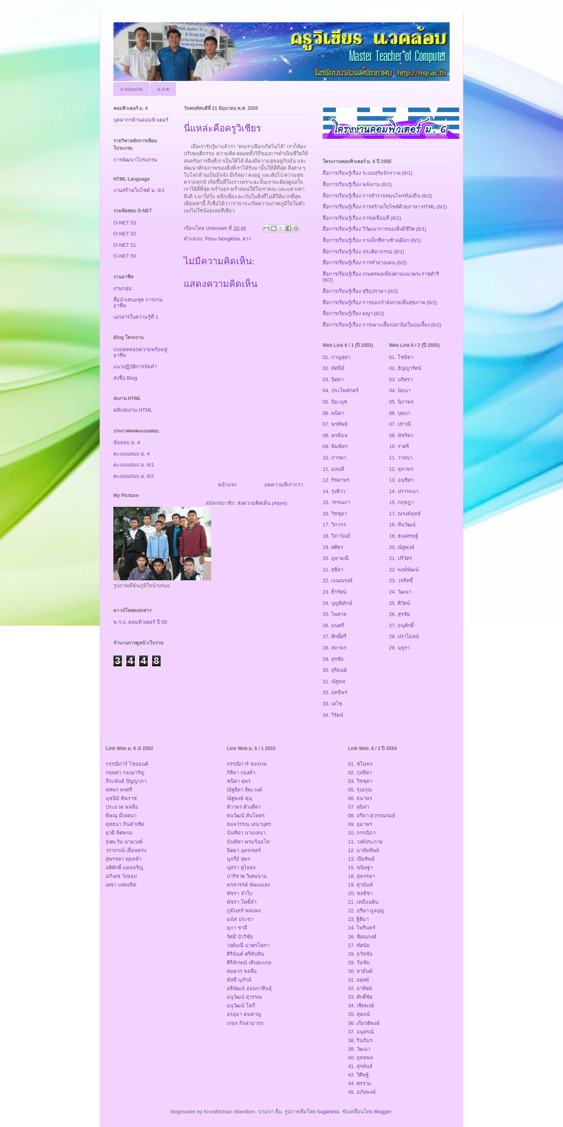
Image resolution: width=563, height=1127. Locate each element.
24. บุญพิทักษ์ (337, 603)
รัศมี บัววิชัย (240, 937)
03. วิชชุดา (360, 781)
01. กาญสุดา (336, 357)
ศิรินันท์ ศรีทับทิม (245, 954)
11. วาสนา (400, 458)
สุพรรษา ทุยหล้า (124, 859)
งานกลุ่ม (122, 288)
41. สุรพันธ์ (360, 1066)
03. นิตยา (333, 379)
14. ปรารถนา (403, 491)
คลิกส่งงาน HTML (132, 410)
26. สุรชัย (399, 614)
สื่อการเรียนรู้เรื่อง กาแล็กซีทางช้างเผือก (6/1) (372, 240)
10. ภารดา (334, 458)
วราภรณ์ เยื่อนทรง (126, 850)
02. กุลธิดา (360, 772)
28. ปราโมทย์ (404, 636)
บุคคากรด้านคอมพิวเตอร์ (141, 120)
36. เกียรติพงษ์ (364, 1023)
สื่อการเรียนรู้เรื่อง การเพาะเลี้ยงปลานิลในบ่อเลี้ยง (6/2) (382, 325)
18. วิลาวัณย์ (336, 536)
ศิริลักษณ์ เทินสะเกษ (249, 962)
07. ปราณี (400, 424)
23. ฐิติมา (358, 919)
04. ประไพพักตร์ (341, 390)
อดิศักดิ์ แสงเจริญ (124, 867)
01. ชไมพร (360, 764)
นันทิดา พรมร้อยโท (248, 842)
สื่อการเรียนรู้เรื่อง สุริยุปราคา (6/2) (360, 291)
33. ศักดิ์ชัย (360, 997)
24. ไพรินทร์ (361, 928)
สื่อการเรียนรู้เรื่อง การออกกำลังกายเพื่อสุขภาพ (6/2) (380, 302)
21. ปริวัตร (400, 558)
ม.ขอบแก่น (131, 89)
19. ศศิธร (333, 547)
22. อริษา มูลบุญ (366, 910)
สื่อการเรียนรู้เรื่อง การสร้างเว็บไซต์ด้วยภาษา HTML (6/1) (385, 207)
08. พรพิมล (335, 435)
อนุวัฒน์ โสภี (241, 1006)
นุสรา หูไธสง (241, 867)
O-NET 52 (124, 234)
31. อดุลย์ (358, 980)
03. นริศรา (400, 379)
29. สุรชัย (333, 659)
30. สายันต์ (360, 971)
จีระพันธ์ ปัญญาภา (126, 781)
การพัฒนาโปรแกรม (135, 160)
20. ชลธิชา (360, 893)
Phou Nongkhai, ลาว (228, 239)
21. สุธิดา (333, 569)
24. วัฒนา (400, 592)
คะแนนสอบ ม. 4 (131, 454)
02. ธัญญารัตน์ (405, 368)
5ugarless (328, 1111)
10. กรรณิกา (362, 833)
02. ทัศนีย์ (333, 368)
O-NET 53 (124, 223)
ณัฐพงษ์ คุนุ (239, 798)
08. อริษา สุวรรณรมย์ (371, 815)
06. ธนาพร (360, 798)
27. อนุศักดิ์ (401, 625)
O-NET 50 (124, 256)
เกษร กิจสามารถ (245, 1023)
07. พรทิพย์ (335, 424)
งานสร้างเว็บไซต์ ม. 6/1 (139, 190)
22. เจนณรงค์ (338, 580)
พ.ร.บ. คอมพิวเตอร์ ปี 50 (140, 622)
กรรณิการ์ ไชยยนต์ (127, 764)
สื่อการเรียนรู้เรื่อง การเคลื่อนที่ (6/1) (362, 218)
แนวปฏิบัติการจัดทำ (135, 367)
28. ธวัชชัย (360, 954)
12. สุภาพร (401, 469)
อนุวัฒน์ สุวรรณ (244, 997)
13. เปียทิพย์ (361, 859)
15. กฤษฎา (401, 502)
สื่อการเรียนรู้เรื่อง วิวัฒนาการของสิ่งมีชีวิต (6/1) (375, 229)
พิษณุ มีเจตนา (121, 815)
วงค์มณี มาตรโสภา (248, 945)
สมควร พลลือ (242, 971)
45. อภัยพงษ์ (362, 1092)
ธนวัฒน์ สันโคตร (246, 815)
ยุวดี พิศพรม (119, 833)
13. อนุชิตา (401, 480)
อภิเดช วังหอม (121, 876)
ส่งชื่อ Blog (125, 378)
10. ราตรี (399, 446)
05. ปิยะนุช (335, 402)
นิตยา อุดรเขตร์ (244, 850)
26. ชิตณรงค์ (362, 937)
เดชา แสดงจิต (121, 885)
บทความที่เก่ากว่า (283, 485)
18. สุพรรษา (361, 876)
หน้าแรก (227, 485)
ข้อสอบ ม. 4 (126, 442)
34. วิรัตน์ (333, 715)
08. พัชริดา (401, 435)
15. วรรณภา (336, 502)
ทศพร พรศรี (119, 790)
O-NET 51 (124, 245)
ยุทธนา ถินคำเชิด (125, 824)
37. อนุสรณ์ (361, 1032)
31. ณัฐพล (334, 681)
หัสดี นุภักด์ (239, 980)
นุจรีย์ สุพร (238, 859)
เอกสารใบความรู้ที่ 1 (135, 317)
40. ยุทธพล (360, 1058)
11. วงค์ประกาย (365, 842)
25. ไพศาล (334, 614)
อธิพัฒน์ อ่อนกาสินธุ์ (249, 988)
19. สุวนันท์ (360, 885)
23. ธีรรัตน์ (334, 592)
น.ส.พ (163, 89)
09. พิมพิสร (335, 446)
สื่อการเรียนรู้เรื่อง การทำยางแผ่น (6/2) (365, 263)
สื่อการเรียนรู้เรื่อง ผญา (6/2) (353, 313)
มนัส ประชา (240, 919)
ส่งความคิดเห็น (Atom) (262, 503)
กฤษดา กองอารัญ (125, 772)
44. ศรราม (359, 1083)
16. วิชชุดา (335, 514)
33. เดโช (332, 704)
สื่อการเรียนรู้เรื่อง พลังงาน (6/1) (357, 184)
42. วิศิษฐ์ (358, 1075)
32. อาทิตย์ (360, 988)
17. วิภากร (334, 525)
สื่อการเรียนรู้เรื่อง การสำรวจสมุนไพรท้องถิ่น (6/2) (377, 196)
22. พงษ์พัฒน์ (404, 569)
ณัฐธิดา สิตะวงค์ (244, 790)
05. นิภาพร (401, 402)
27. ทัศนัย (359, 945)
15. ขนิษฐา (360, 867)
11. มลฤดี (333, 469)
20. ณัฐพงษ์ (401, 547)
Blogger (382, 1111)
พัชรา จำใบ (239, 893)
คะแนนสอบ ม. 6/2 (133, 476)
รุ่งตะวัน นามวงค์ (124, 842)
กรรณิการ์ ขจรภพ (247, 764)
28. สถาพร (334, 648)
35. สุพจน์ (359, 1014)
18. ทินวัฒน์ (402, 525)
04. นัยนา (400, 390)
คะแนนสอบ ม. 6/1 (133, 465)
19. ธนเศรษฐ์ (403, 536)
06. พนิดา (333, 413)
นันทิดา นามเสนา (246, 833)
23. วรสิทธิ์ (401, 580)
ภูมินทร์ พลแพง (244, 910)
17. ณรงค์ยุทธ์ (405, 514)
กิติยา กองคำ (241, 772)
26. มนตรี (333, 625)
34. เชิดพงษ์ (361, 1006)
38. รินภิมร (360, 1040)
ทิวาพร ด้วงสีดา (244, 807)
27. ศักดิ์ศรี (334, 636)
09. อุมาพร (360, 824)
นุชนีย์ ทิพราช (121, 798)
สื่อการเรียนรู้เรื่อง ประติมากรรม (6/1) (363, 252)
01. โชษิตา (401, 357)
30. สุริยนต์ (335, 670)
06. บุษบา (399, 413)
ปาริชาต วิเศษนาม (247, 876)
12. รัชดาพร (336, 480)
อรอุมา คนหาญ (244, 1014)
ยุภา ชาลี (237, 928)
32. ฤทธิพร (335, 692)
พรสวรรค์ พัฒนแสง (248, 885)
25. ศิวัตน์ (399, 603)
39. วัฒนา (359, 1049)
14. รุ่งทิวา (334, 491)
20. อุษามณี (336, 558)
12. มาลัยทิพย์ (363, 850)
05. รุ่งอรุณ (360, 790)
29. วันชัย (358, 962)
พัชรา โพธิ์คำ (241, 902)
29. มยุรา (399, 648)
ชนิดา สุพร (239, 781)
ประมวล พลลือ (122, 807)
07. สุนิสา (358, 807)
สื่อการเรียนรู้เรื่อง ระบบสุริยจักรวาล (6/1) (367, 173)
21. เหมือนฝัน (363, 902)
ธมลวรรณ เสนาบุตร (249, 824)
